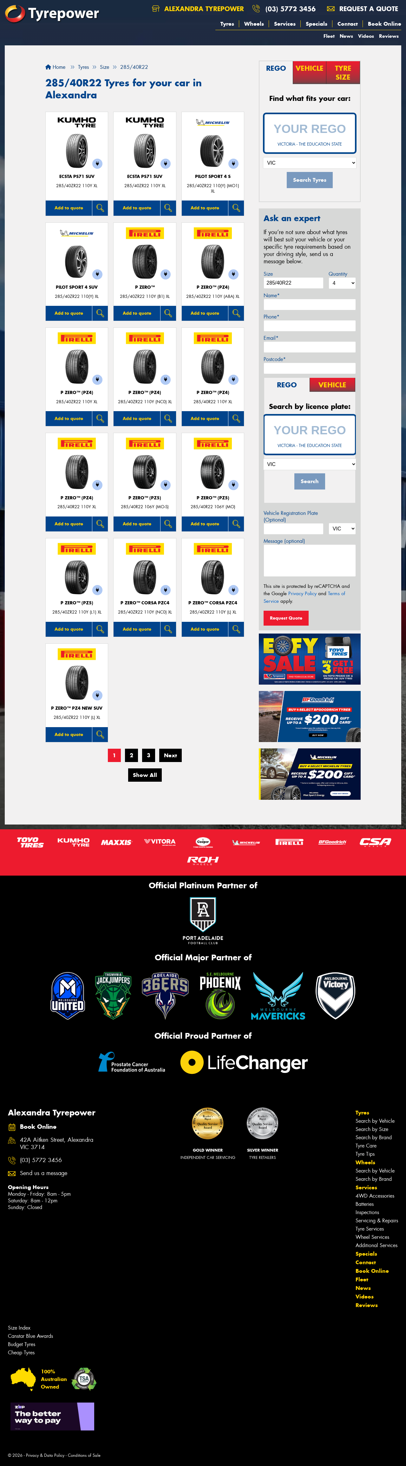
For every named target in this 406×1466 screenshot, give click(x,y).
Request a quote (362, 9)
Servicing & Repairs (377, 1220)
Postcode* (275, 359)
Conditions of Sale (84, 1455)
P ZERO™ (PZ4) (213, 287)
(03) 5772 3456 (290, 9)
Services (285, 23)
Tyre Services (370, 1229)
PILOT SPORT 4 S (213, 176)
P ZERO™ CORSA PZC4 (145, 603)
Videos (366, 36)
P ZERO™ (145, 287)
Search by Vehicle (375, 1121)
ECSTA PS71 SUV (77, 176)
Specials (316, 23)
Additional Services (376, 1245)
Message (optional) (284, 541)
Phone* (271, 316)
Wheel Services (372, 1237)
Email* (271, 338)
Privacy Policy (302, 593)
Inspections (367, 1212)
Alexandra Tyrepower (198, 9)
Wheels (254, 23)
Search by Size (372, 1129)
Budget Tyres (21, 1344)
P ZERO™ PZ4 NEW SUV (76, 708)
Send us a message (43, 1173)
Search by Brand (374, 1137)
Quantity (338, 274)
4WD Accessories (375, 1196)
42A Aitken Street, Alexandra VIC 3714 (56, 1143)
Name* (272, 295)
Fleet (329, 36)
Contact (347, 23)
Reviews (389, 36)
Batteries (365, 1204)
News (346, 36)
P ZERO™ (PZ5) (144, 498)
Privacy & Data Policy (45, 1455)
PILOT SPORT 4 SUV (77, 287)
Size (268, 274)
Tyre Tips (365, 1154)
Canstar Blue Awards (30, 1336)
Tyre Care (366, 1145)
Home (55, 67)
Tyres (227, 23)
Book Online (384, 23)
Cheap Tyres (21, 1352)
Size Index (19, 1328)
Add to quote (69, 208)
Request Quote (286, 618)
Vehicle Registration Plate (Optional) (291, 516)
